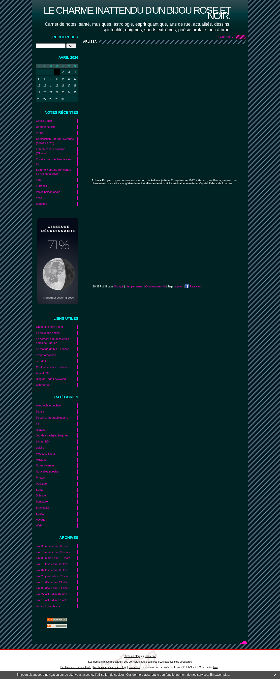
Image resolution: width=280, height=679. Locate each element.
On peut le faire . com (49, 326)
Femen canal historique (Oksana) (50, 151)
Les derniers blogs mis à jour (105, 661)
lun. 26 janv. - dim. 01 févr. (52, 576)
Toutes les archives (48, 606)
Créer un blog (132, 656)
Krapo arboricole (46, 355)
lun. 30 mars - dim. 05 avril (52, 546)
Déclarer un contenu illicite (75, 667)
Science (41, 495)
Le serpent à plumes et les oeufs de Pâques (52, 341)
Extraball (41, 185)
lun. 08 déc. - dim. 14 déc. (52, 587)
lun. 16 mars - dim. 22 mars (53, 552)
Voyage (40, 519)
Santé (39, 489)
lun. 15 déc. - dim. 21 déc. (52, 582)
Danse (40, 411)
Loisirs (40, 447)
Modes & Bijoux (46, 453)
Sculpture (42, 501)
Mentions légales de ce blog (109, 667)
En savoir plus (219, 674)
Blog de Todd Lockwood (51, 378)
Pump (39, 132)
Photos (40, 477)
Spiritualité (42, 507)
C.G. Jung (42, 372)
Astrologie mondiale (48, 405)
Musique (41, 459)
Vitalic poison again (48, 191)
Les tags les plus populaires (176, 661)
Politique (41, 483)
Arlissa (90, 41)
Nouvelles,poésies (47, 471)
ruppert (179, 286)
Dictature (41, 203)
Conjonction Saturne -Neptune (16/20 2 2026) (55, 141)
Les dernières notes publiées (140, 661)
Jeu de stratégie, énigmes (52, 435)
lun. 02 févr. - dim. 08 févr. (52, 570)
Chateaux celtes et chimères (54, 367)
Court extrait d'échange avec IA (54, 161)
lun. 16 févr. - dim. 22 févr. (52, 564)
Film (38, 423)
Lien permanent (134, 286)
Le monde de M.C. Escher (52, 348)
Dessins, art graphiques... (52, 417)
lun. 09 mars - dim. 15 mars (53, 557)
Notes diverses (45, 465)
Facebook (193, 286)
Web (39, 525)
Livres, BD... (43, 441)
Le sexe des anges (48, 332)
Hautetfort (150, 656)
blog (215, 667)
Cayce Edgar (44, 120)
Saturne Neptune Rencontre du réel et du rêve (53, 171)
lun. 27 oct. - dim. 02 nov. (52, 594)
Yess (39, 197)
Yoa (38, 179)
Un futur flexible (46, 126)
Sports (40, 513)
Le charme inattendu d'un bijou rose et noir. (137, 13)
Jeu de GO (43, 361)
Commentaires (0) (155, 286)
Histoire (41, 429)
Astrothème (43, 385)
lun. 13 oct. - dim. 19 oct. (51, 600)
